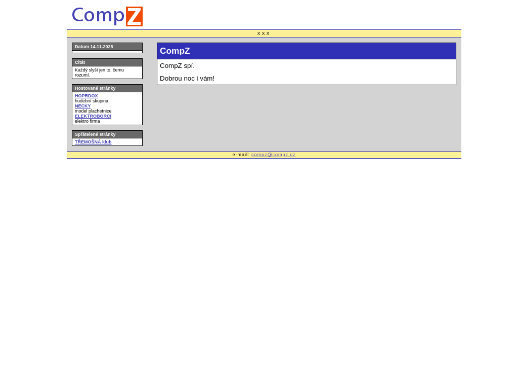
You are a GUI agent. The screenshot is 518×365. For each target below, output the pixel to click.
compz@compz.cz (273, 154)
